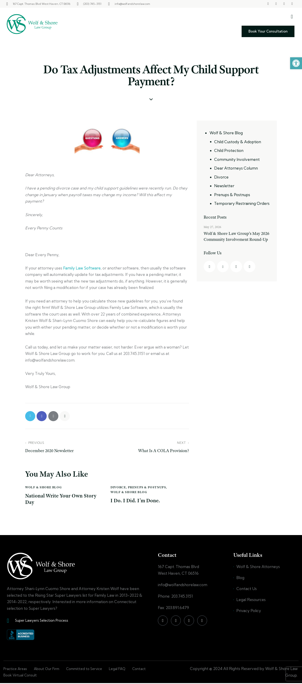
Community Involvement (237, 159)
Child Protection (228, 150)
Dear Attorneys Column (236, 168)
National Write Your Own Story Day (61, 499)
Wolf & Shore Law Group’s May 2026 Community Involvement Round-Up (237, 237)
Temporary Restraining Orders (242, 203)
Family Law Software (82, 268)
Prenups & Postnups (147, 488)
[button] (296, 63)
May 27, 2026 (212, 227)
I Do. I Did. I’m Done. (136, 501)
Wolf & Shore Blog (43, 488)
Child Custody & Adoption (237, 141)
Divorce (118, 488)
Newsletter (224, 185)
